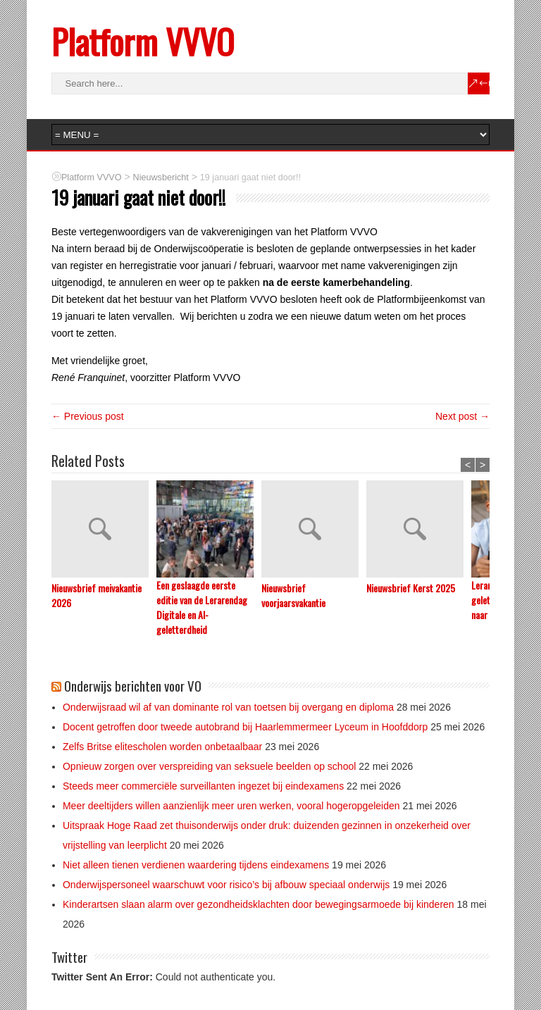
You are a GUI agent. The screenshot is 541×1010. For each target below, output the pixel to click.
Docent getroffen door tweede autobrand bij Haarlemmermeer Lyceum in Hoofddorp (245, 726)
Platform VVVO (142, 41)
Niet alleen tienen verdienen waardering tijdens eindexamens (196, 865)
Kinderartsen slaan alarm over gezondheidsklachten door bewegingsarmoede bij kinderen (258, 904)
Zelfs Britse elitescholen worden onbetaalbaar (162, 746)
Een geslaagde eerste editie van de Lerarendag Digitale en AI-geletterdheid (201, 607)
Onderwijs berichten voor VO (132, 685)
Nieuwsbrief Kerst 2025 (410, 587)
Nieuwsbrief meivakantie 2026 (96, 595)
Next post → (462, 416)
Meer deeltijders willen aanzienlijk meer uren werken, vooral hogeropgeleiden (231, 805)
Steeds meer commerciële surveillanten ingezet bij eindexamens (203, 786)
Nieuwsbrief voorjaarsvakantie (293, 595)
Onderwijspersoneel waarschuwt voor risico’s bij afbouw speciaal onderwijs (226, 884)
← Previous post (87, 416)
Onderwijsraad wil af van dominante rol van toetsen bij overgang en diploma (228, 707)
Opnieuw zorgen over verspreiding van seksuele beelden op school (209, 766)
